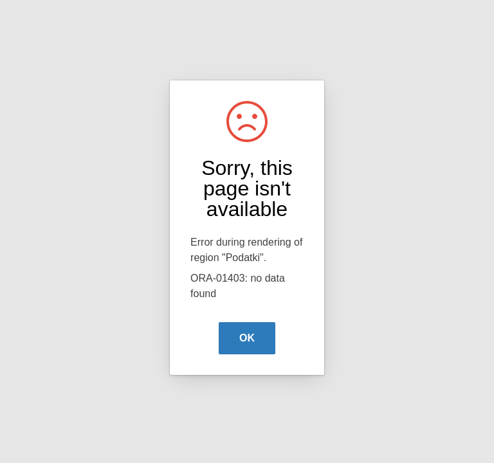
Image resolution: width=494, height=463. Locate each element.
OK (247, 337)
